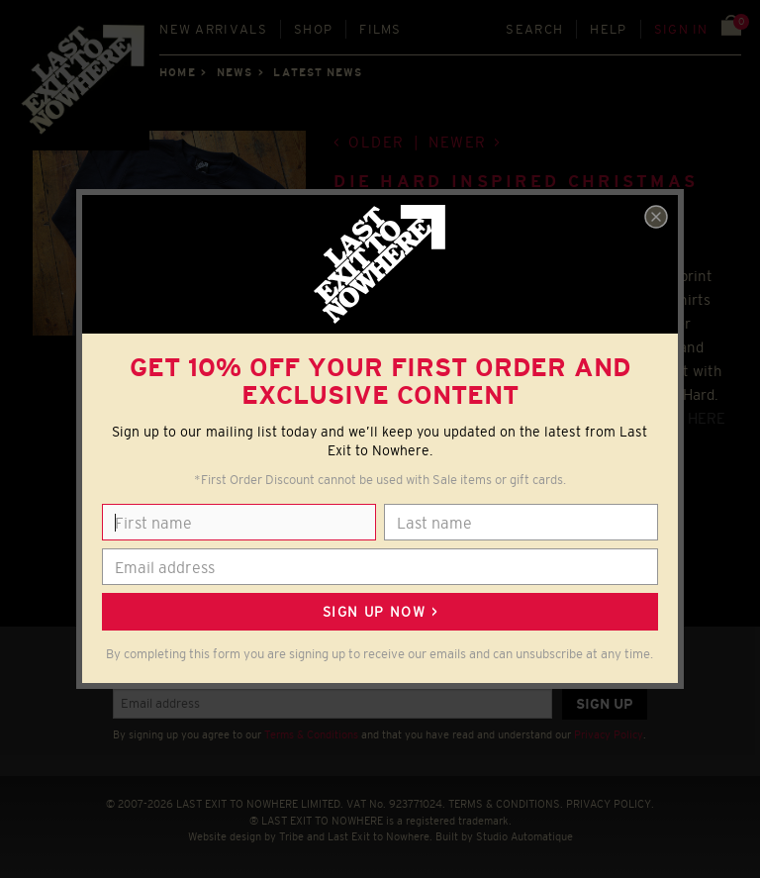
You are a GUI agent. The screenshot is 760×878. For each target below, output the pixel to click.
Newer (457, 142)
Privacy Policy (608, 734)
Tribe (291, 836)
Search (534, 29)
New (213, 29)
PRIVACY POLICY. (610, 804)
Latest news (317, 72)
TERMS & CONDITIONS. (505, 804)
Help (608, 29)
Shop (313, 29)
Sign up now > (380, 612)
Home (177, 72)
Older (376, 142)
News (234, 72)
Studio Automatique (524, 836)
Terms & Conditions (311, 734)
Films (380, 29)
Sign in (681, 29)
